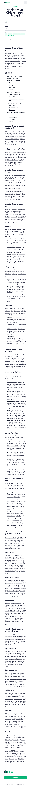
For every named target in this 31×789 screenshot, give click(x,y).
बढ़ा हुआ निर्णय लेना (12, 114)
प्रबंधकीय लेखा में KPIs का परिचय (14, 49)
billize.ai (13, 750)
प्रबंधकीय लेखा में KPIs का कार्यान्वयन (14, 92)
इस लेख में (8, 73)
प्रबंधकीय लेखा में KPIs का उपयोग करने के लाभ (16, 112)
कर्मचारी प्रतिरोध (12, 105)
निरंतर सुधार (11, 121)
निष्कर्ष (7, 732)
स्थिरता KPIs (12, 35)
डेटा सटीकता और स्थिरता (13, 107)
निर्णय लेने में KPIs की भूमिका (12, 78)
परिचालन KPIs (7, 35)
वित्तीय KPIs (11, 85)
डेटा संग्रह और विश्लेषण (13, 97)
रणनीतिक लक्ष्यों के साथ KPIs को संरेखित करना (14, 480)
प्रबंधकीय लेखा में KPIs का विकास (13, 80)
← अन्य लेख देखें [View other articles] (8, 39)
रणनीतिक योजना (12, 119)
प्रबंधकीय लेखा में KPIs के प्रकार (13, 83)
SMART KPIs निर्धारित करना (14, 94)
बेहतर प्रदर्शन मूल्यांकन (13, 117)
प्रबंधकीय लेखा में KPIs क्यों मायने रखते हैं (14, 76)
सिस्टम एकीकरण (12, 110)
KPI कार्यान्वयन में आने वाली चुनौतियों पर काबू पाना (16, 103)
